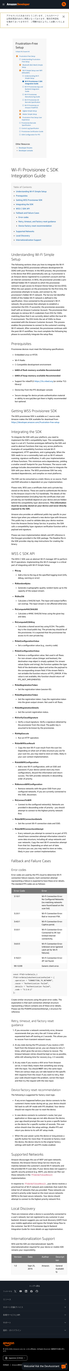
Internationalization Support (28, 240)
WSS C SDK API (23, 208)
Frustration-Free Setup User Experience (32, 118)
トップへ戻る (34, 1286)
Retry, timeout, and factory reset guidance (37, 221)
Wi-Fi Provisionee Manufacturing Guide (32, 95)
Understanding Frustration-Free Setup (31, 60)
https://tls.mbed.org (43, 381)
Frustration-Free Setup (27, 56)
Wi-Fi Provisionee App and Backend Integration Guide (34, 89)
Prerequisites (22, 195)
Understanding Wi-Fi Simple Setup (32, 77)
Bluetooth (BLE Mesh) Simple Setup (32, 66)
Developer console (26, 150)
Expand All (26, 51)
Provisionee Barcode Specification (29, 124)
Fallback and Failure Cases (27, 213)
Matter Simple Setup (29, 114)
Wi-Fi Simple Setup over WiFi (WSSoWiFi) (32, 71)
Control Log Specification (30, 128)
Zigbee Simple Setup (29, 111)
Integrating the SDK (24, 204)
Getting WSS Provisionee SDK (29, 200)
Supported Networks (25, 231)
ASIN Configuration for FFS (31, 135)
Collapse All (19, 51)
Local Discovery (23, 235)
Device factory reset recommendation (35, 226)
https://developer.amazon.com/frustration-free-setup (35, 422)
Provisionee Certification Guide (32, 131)
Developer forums (25, 148)
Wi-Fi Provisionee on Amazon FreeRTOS (32, 106)
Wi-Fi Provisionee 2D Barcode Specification (32, 101)
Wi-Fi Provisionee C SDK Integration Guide (34, 82)
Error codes (23, 217)
